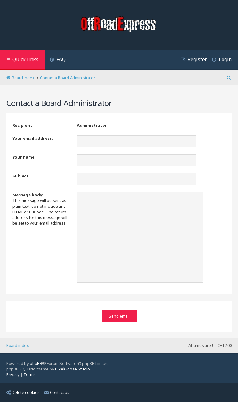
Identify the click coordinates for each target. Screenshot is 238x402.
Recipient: (22, 125)
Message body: (27, 195)
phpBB (36, 363)
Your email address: (32, 138)
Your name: (24, 157)
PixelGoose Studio (72, 369)
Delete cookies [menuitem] (23, 392)
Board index (17, 345)
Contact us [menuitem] (56, 392)
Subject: (21, 176)
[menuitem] (57, 60)
